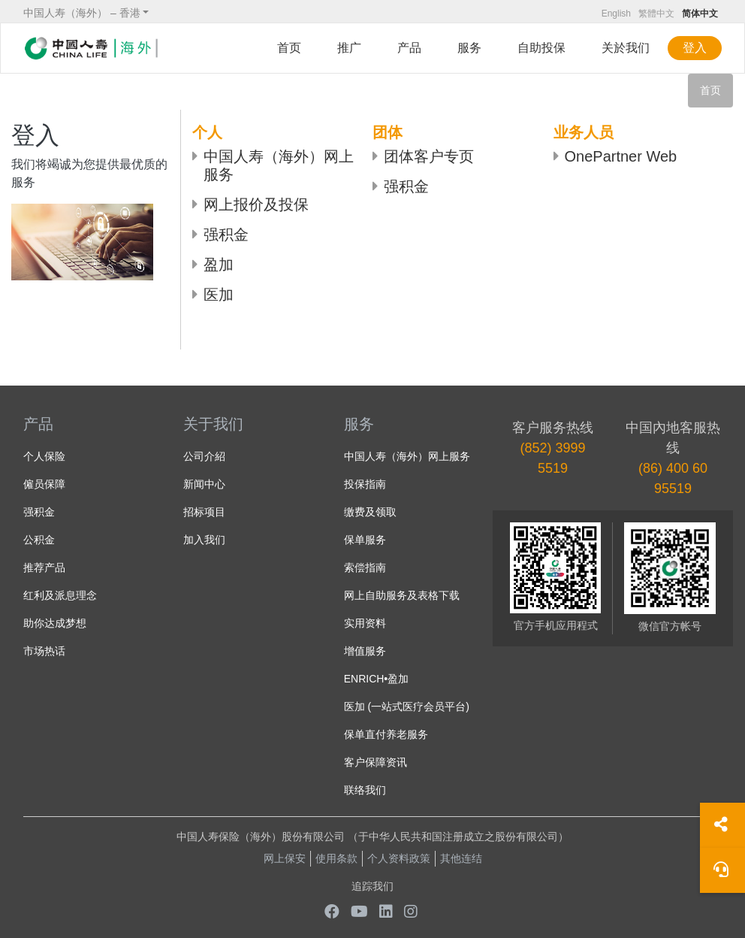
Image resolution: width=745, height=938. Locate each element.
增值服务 (365, 651)
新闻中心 (204, 484)
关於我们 (626, 47)
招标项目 (204, 512)
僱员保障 (44, 484)
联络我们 (365, 790)
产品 (409, 47)
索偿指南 (365, 567)
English (616, 13)
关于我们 (213, 424)
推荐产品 (44, 567)
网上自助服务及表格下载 (402, 595)
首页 (289, 47)
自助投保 (541, 47)
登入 (695, 47)
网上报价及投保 (256, 204)
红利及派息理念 (60, 595)
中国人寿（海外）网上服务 (279, 165)
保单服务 (365, 540)
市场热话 (44, 651)
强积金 (226, 234)
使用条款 (336, 858)
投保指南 (365, 484)
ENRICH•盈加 (376, 679)
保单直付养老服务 (386, 734)
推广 (349, 47)
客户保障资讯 (375, 762)
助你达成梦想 (54, 623)
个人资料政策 (398, 858)
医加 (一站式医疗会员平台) (406, 706)
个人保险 (44, 456)
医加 (219, 294)
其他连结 (461, 858)
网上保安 (285, 858)
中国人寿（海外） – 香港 (81, 13)
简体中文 (700, 13)
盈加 (219, 264)
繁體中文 (656, 13)
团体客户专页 (429, 156)
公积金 (39, 540)
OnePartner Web (621, 156)
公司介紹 (204, 456)
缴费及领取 (370, 512)
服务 (469, 47)
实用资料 (365, 623)
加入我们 (204, 540)
